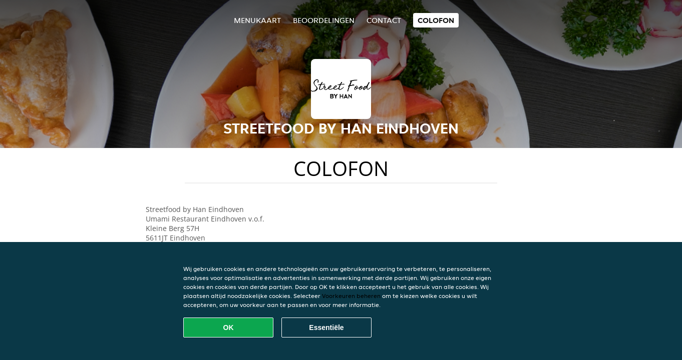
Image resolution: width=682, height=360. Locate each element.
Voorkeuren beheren (351, 296)
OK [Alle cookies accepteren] (228, 328)
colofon (436, 20)
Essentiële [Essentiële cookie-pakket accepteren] (326, 328)
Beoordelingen (324, 20)
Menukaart (257, 20)
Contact (384, 20)
